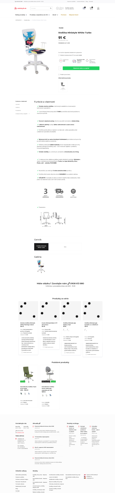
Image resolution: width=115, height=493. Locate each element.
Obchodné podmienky (21, 474)
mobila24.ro (88, 478)
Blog (87, 1)
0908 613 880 (19, 1)
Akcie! (54, 15)
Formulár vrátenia (20, 484)
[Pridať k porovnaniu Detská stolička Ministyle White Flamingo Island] (22, 352)
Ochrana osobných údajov (22, 479)
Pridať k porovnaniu (64, 74)
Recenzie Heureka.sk (21, 481)
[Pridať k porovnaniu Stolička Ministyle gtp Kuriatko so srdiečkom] (86, 354)
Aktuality (36, 423)
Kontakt (91, 1)
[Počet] (60, 68)
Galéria (18, 107)
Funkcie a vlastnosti (21, 101)
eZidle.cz (88, 476)
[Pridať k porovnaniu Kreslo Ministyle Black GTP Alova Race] (43, 347)
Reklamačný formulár (21, 486)
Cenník (18, 104)
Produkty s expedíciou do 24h (39, 15)
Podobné (18, 110)
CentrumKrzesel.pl (91, 474)
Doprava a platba (71, 1)
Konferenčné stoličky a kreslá (56, 474)
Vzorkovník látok (80, 1)
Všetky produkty (20, 15)
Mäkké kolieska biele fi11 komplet (70, 55)
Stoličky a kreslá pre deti (39, 489)
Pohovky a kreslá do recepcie (56, 484)
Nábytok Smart (73, 15)
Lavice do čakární (53, 477)
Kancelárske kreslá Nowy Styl (73, 474)
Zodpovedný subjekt (23, 114)
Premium (63, 15)
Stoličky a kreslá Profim (55, 486)
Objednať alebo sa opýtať (81, 68)
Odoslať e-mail (20, 432)
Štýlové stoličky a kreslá (38, 492)
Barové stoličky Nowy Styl (55, 481)
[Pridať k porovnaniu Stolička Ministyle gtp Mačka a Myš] (64, 352)
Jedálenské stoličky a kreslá (56, 479)
